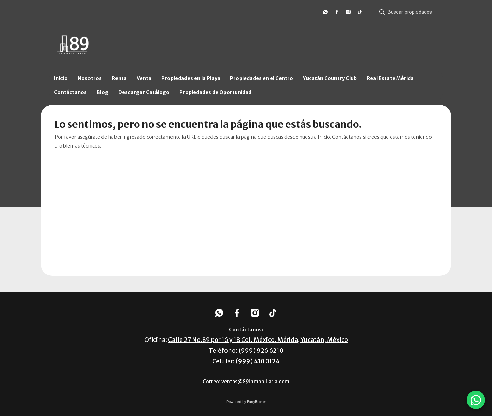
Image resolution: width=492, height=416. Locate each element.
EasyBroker (256, 402)
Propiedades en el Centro (261, 78)
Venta (144, 78)
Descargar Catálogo (143, 92)
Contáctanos (70, 92)
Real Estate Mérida (390, 78)
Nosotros (90, 78)
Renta (119, 78)
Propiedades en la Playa (190, 78)
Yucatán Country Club (330, 78)
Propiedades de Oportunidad (215, 92)
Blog (102, 92)
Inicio (61, 78)
